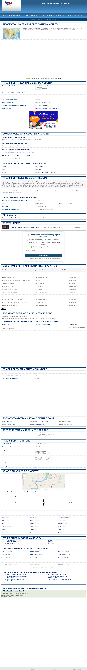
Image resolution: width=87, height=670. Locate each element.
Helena (32, 517)
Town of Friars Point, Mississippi (55, 3)
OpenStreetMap (55, 489)
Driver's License (53, 577)
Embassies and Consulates (75, 15)
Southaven (61, 551)
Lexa (2, 523)
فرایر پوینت (9, 421)
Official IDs (10, 577)
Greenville (60, 557)
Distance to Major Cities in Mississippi (25, 548)
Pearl (59, 561)
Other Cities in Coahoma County (22, 538)
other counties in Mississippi (49, 172)
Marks (59, 526)
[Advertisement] (43, 58)
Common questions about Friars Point (26, 134)
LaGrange (4, 526)
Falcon (31, 526)
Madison (32, 561)
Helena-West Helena (63, 517)
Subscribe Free (43, 255)
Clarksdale (32, 520)
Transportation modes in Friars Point (25, 430)
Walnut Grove (11, 541)
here (59, 78)
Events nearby (12, 223)
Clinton (3, 561)
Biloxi (2, 554)
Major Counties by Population (51, 15)
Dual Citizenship (12, 581)
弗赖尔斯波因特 (67, 424)
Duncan (60, 529)
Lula (37, 491)
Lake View (23, 491)
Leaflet (43, 489)
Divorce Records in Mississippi (57, 576)
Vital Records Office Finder (12, 15)
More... (3, 308)
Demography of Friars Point (20, 197)
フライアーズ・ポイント (42, 421)
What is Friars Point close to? (21, 471)
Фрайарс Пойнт (39, 424)
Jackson (3, 551)
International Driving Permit (15, 579)
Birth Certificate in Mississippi (16, 574)
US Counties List (31, 15)
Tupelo (3, 557)
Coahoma (38, 172)
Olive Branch (61, 554)
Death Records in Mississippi (57, 574)
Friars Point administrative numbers (25, 369)
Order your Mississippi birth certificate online (47, 108)
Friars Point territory (16, 441)
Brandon (60, 564)
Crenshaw (60, 532)
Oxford (31, 564)
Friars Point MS (52, 19)
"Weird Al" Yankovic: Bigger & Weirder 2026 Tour (25, 227)
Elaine (15, 509)
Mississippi (33, 19)
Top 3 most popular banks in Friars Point (27, 313)
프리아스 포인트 (10, 424)
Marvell (60, 523)
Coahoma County (42, 19)
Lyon (2, 520)
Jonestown (30, 491)
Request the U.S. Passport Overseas (59, 579)
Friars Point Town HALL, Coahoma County (27, 83)
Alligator (32, 523)
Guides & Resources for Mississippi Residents (30, 572)
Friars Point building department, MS (25, 178)
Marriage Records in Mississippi (17, 576)
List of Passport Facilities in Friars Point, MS (30, 266)
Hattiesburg (33, 554)
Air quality (9, 215)
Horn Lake (4, 564)
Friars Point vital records (41, 105)
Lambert (32, 529)
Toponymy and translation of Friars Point (28, 418)
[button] (24, 475)
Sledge (3, 532)
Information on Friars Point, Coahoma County (30, 24)
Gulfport (32, 551)
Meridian (32, 557)
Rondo (3, 529)
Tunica (31, 532)
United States (39, 166)
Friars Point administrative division (24, 163)
